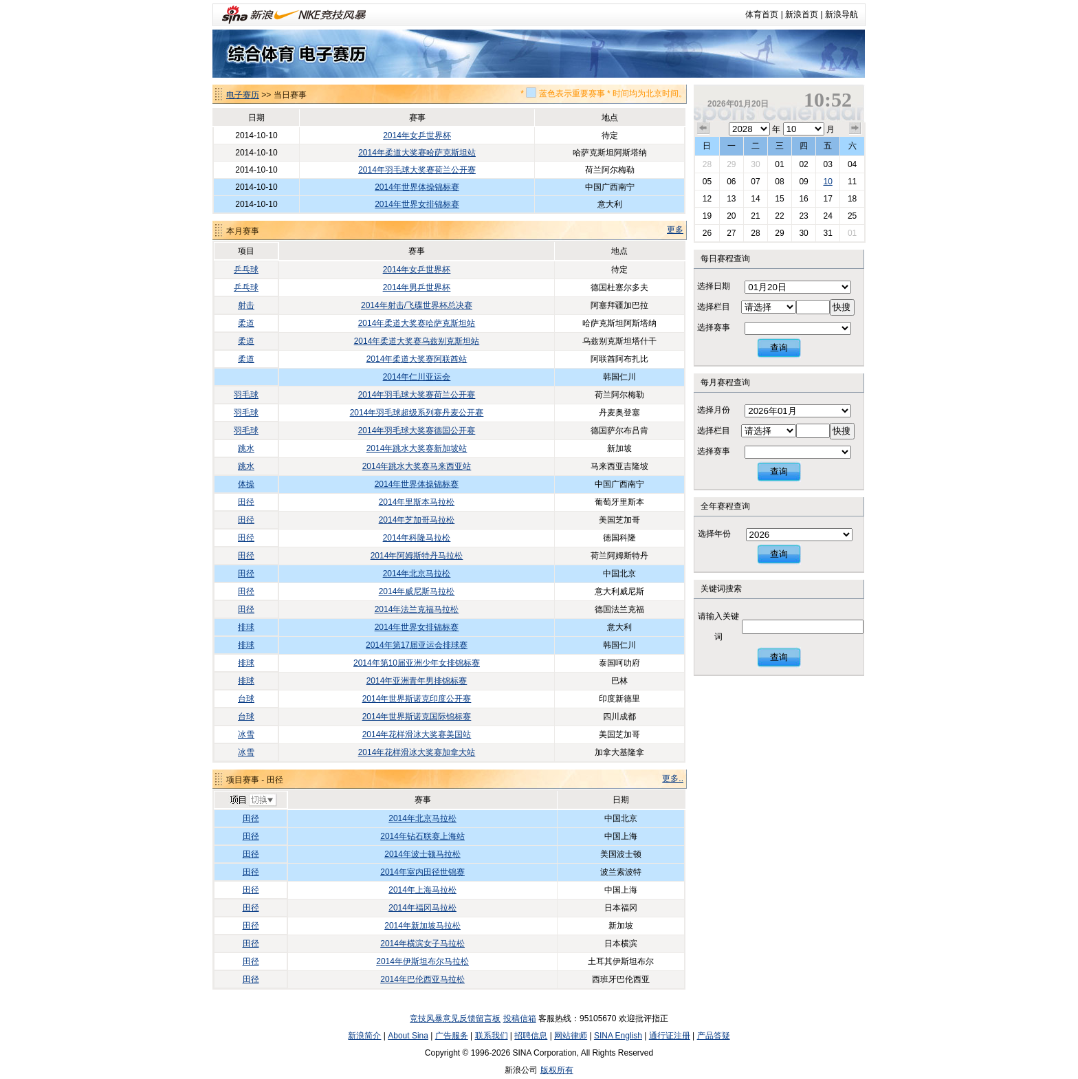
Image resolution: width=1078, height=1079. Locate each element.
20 (731, 216)
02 (803, 164)
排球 (246, 627)
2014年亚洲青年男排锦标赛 (417, 681)
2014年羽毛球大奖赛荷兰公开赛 (417, 170)
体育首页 (761, 14)
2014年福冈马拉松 (422, 908)
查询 (779, 347)
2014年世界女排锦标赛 (417, 204)
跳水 (246, 448)
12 (707, 199)
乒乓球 (246, 269)
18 (852, 199)
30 (755, 164)
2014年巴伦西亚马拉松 (422, 979)
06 (731, 181)
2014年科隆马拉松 (417, 538)
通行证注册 (669, 1035)
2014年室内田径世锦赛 (422, 872)
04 (852, 164)
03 (827, 164)
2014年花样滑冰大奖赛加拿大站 (417, 752)
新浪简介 (364, 1035)
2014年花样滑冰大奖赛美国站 (417, 734)
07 (755, 181)
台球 (246, 699)
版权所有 (556, 1070)
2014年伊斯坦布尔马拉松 (422, 961)
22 (779, 216)
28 (707, 164)
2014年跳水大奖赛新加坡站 (417, 448)
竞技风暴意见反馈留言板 (455, 1018)
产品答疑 (713, 1035)
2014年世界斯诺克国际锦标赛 (417, 716)
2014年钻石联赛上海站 (422, 836)
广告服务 (451, 1035)
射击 (246, 305)
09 (803, 181)
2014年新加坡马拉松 (422, 925)
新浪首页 (801, 14)
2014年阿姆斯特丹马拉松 (417, 555)
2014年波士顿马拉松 (422, 854)
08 (779, 181)
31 (827, 233)
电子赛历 (242, 95)
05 (707, 181)
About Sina (408, 1035)
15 (779, 199)
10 (827, 181)
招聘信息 (530, 1035)
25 (852, 216)
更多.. (672, 778)
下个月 (855, 128)
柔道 (246, 323)
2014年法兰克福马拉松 (417, 609)
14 (755, 199)
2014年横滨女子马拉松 (422, 943)
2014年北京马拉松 (417, 573)
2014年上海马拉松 (422, 890)
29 (731, 164)
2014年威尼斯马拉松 (417, 591)
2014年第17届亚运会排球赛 (417, 645)
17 (827, 199)
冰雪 (246, 734)
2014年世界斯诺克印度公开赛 (417, 699)
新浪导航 (841, 14)
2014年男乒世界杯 (417, 287)
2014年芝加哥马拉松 (417, 520)
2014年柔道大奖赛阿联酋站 (417, 359)
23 (803, 216)
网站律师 (570, 1035)
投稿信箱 (519, 1018)
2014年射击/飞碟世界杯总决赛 (416, 305)
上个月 (703, 128)
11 (852, 181)
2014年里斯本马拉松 (417, 502)
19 (707, 216)
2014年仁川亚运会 (417, 377)
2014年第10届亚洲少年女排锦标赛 (416, 663)
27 (731, 233)
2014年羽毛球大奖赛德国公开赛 (417, 430)
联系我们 (491, 1035)
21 (755, 216)
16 (803, 199)
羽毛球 (246, 395)
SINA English (618, 1035)
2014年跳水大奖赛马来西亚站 (417, 466)
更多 (675, 230)
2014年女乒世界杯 (417, 135)
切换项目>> (252, 800)
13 (731, 199)
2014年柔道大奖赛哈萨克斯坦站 (417, 152)
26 (707, 233)
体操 (246, 484)
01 (779, 164)
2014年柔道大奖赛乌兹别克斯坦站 (417, 341)
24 (827, 216)
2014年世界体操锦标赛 (417, 187)
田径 (246, 502)
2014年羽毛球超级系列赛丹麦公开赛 (417, 412)
